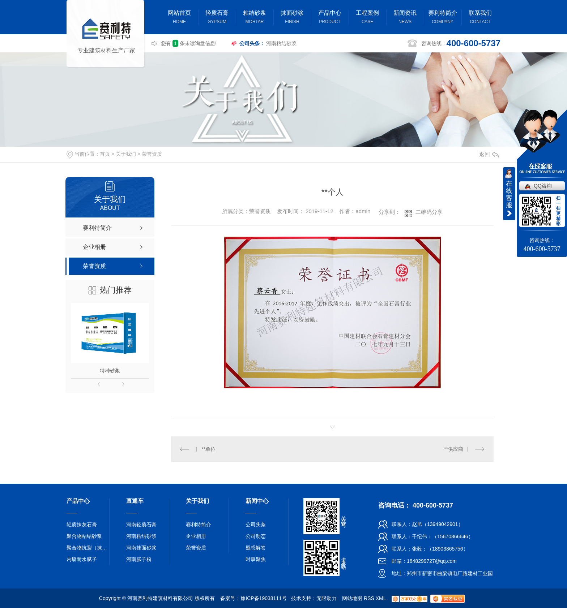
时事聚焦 (256, 559)
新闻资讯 (405, 18)
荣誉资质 (152, 154)
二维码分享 (429, 212)
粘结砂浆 (254, 18)
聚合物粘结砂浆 (84, 536)
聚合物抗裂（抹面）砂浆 (88, 548)
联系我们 (480, 18)
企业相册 (196, 536)
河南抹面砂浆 (141, 548)
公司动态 (256, 536)
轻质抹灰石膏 (82, 524)
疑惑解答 (256, 548)
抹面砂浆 (292, 18)
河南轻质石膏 (141, 524)
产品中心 (330, 18)
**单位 (209, 449)
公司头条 (256, 524)
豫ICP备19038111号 (263, 598)
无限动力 (326, 598)
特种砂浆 (110, 371)
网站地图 (352, 598)
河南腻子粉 (139, 559)
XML (381, 598)
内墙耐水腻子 (82, 559)
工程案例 (367, 18)
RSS (369, 598)
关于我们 (126, 154)
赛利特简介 (442, 18)
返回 (489, 154)
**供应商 (453, 449)
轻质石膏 (217, 18)
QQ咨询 (543, 186)
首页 (105, 154)
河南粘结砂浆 (281, 43)
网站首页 (179, 18)
